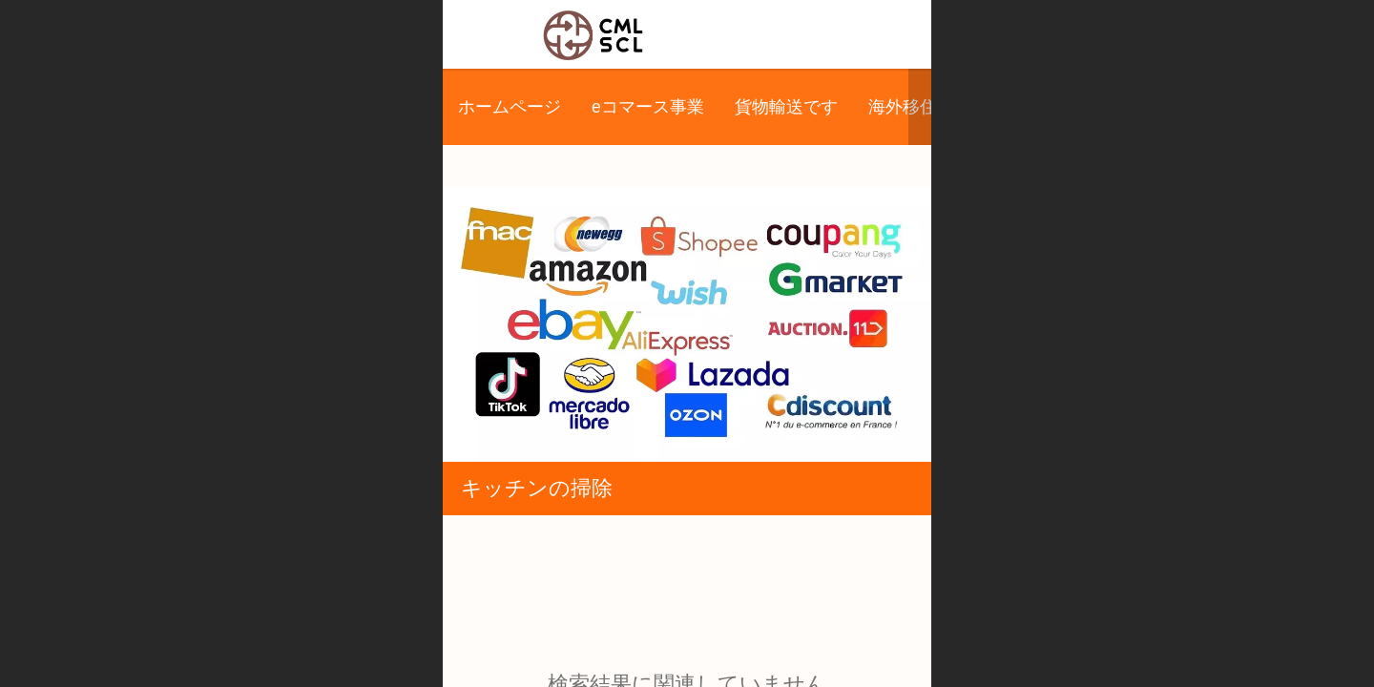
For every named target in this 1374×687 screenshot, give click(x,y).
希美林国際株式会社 (751, 34)
